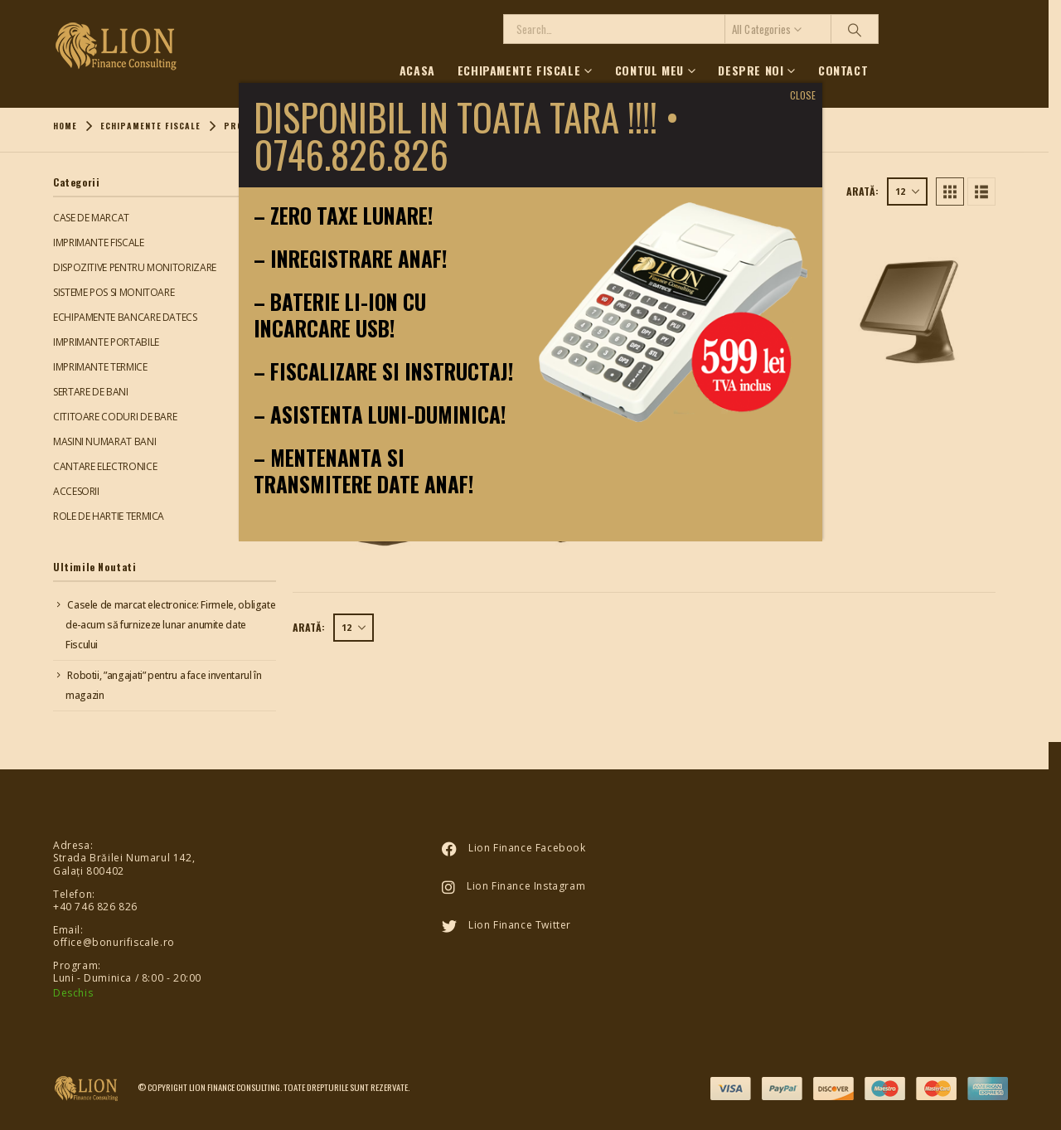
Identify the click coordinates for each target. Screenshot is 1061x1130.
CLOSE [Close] (803, 95)
